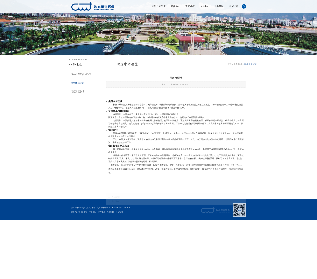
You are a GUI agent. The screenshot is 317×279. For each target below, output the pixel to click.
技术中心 (204, 6)
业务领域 (219, 6)
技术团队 (92, 212)
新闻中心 (175, 6)
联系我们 (119, 212)
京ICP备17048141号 (79, 212)
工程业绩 (190, 6)
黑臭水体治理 (75, 83)
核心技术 (101, 212)
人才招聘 (110, 212)
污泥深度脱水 (75, 91)
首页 (244, 64)
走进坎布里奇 (159, 6)
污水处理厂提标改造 (78, 74)
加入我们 (233, 6)
